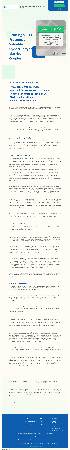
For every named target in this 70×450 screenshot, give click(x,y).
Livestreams (21, 7)
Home (26, 418)
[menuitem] (23, 6)
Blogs (41, 421)
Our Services (28, 424)
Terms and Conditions (42, 434)
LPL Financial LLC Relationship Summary (35, 446)
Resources (42, 6)
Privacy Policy (33, 434)
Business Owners (31, 6)
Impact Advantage (23, 6)
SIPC (60, 439)
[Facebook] (58, 9)
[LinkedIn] (60, 9)
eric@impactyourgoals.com (60, 430)
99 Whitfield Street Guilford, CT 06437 (60, 425)
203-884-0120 (57, 428)
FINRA (57, 439)
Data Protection (26, 434)
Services (37, 6)
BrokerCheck (48, 436)
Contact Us (42, 424)
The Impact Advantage (30, 421)
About (41, 418)
